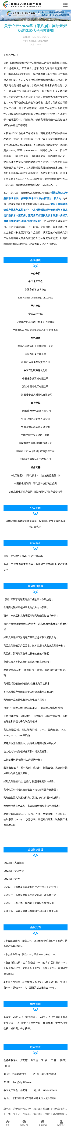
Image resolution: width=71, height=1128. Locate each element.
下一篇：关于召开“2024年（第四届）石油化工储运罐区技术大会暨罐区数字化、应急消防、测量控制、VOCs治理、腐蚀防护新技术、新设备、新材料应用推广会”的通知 (35, 1114)
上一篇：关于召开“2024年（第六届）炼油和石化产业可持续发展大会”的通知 (35, 1108)
